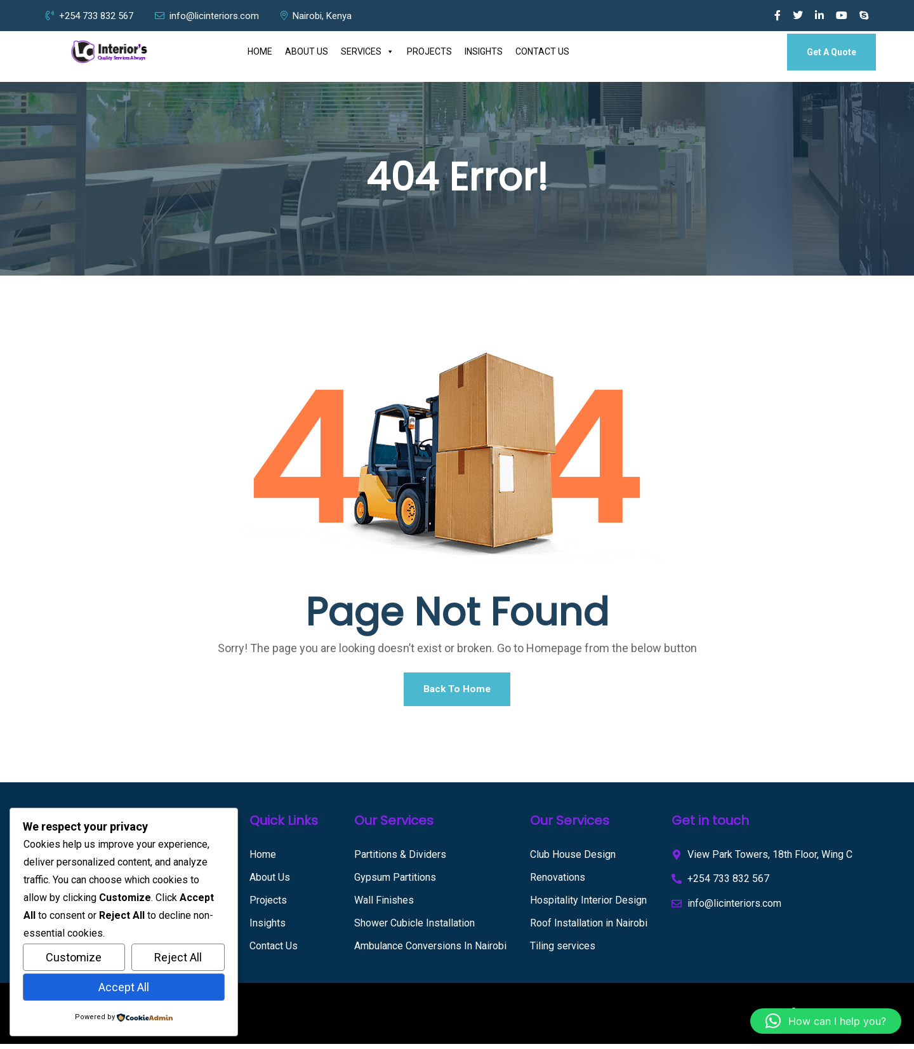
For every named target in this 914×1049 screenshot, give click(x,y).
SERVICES (367, 51)
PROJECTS (429, 51)
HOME (260, 51)
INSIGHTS (484, 51)
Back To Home (457, 691)
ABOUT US (306, 51)
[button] (825, 1021)
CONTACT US (542, 51)
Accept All (123, 987)
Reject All (178, 957)
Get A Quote (831, 52)
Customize (74, 957)
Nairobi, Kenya (316, 16)
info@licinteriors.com (207, 16)
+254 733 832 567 (89, 16)
